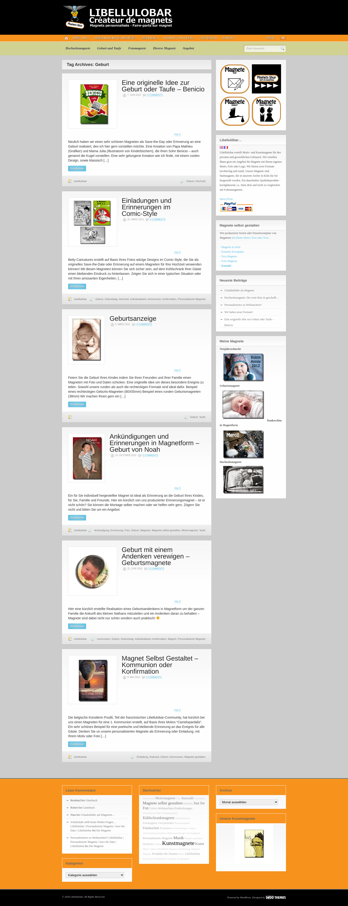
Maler (181, 854)
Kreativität (148, 859)
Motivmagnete (190, 530)
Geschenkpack (193, 833)
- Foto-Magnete (228, 261)
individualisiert (138, 299)
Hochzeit (200, 181)
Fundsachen (151, 828)
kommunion (154, 299)
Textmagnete (183, 859)
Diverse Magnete (164, 48)
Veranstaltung (150, 833)
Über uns (81, 38)
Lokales (157, 844)
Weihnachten (166, 808)
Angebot (188, 48)
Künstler (188, 803)
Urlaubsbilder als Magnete (239, 290)
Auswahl (187, 798)
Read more (77, 168)
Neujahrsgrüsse (170, 813)
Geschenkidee (166, 823)
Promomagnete (182, 823)
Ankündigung (101, 530)
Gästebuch (208, 38)
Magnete (145, 530)
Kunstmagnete (178, 843)
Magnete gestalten (194, 756)
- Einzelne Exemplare (232, 251)
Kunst (199, 844)
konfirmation (169, 299)
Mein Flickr (226, 199)
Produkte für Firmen (164, 853)
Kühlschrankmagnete (158, 818)
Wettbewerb (149, 798)
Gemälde (171, 859)
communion (103, 638)
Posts (270, 38)
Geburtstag (111, 299)
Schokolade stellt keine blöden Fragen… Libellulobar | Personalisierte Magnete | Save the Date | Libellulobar (97, 826)
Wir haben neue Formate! (238, 312)
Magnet (172, 638)
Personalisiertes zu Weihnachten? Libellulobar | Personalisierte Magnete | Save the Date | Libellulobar (97, 842)
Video (153, 849)
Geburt (190, 181)
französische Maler (152, 813)
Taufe (202, 417)
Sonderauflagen (180, 828)
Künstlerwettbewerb (167, 833)
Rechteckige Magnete (189, 849)
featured (154, 756)
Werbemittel (160, 859)
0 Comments (155, 95)
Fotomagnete (137, 48)
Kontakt (228, 38)
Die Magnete (103, 830)
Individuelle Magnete (167, 849)
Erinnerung (117, 530)
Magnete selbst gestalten (166, 530)
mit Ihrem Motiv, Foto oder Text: (250, 237)
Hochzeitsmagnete (78, 48)
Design (181, 833)
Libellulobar (80, 181)
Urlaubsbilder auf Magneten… (98, 814)
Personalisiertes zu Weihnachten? (243, 305)
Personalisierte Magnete (115, 38)
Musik (178, 838)
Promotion (166, 828)
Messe (146, 849)
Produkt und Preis (179, 38)
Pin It (177, 134)
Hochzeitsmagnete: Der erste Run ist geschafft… (251, 297)
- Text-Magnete (228, 256)
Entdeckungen (183, 808)
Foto (127, 530)
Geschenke (199, 798)
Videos (153, 808)
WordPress (245, 897)
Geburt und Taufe (109, 48)
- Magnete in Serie (230, 247)
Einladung (142, 756)
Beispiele (150, 38)
